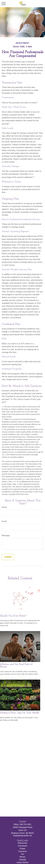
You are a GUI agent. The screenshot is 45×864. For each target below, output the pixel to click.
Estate (22, 849)
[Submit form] (8, 557)
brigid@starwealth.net (22, 836)
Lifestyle (22, 860)
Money (22, 857)
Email (4, 521)
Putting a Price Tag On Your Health (19, 713)
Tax (22, 854)
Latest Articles (23, 862)
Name (4, 507)
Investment (22, 846)
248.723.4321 (25, 824)
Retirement (22, 843)
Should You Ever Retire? (13, 616)
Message (6, 535)
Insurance (22, 851)
